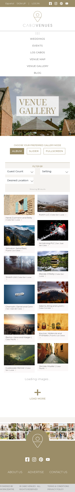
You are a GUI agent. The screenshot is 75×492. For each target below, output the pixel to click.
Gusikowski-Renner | (18, 369)
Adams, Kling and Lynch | (51, 307)
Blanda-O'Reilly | (51, 275)
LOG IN (35, 3)
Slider (34, 151)
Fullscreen (54, 151)
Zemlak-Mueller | (50, 367)
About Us (15, 472)
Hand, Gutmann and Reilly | (19, 218)
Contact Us (58, 472)
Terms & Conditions (58, 486)
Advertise (36, 472)
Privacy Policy (55, 489)
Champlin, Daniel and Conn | (19, 307)
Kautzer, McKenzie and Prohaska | (52, 335)
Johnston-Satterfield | (16, 249)
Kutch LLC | (52, 214)
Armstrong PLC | (51, 244)
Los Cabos (37, 52)
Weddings (37, 38)
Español (9, 3)
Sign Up (21, 3)
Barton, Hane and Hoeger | (19, 338)
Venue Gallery (37, 66)
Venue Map (37, 59)
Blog (37, 72)
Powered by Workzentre (7, 487)
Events (37, 45)
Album (17, 151)
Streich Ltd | (18, 278)
